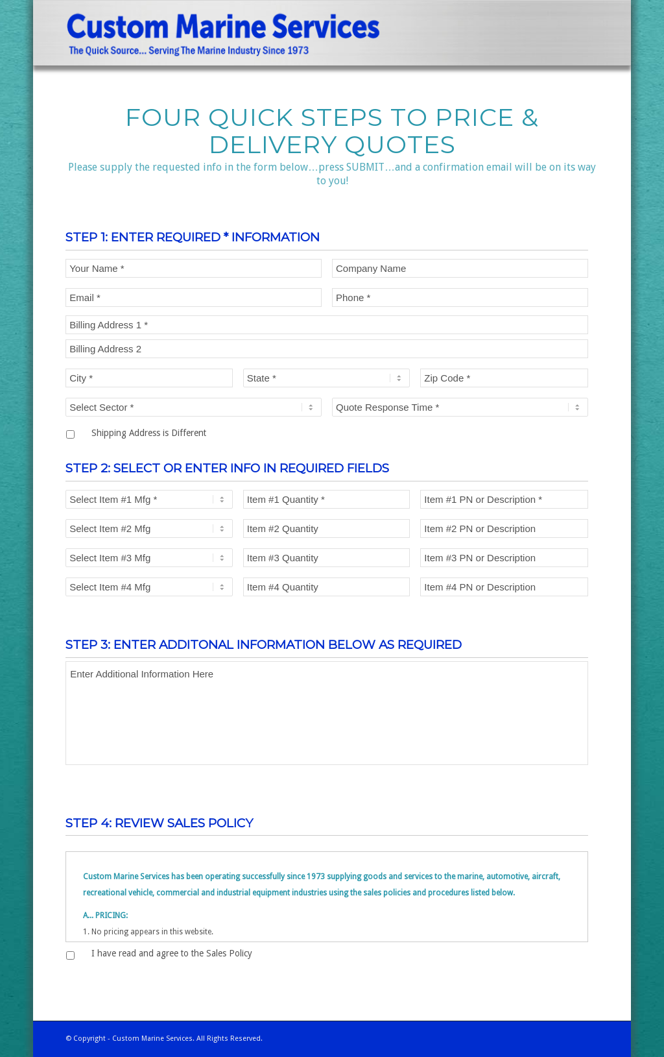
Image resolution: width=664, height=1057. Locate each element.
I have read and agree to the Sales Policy (171, 953)
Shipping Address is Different (148, 433)
